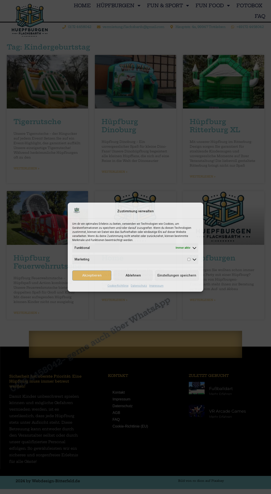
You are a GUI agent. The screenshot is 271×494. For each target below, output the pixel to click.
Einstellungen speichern (176, 275)
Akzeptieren (92, 275)
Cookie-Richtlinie (117, 285)
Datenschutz (139, 285)
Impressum (156, 285)
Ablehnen (133, 275)
